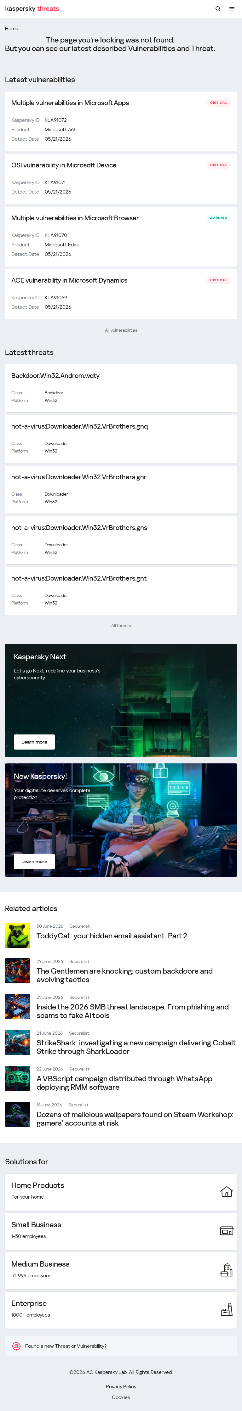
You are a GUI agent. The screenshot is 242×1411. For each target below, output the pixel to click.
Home (11, 28)
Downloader (56, 443)
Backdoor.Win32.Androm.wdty (55, 375)
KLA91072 (56, 120)
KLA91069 (56, 298)
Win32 (51, 400)
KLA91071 (55, 182)
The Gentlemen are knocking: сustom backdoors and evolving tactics (125, 975)
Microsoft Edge (62, 245)
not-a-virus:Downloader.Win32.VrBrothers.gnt (79, 578)
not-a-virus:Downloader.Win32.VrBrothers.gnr (79, 477)
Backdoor (54, 392)
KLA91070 (56, 235)
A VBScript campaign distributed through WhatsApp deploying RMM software (124, 1083)
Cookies (121, 1397)
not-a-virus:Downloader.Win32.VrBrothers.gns (79, 527)
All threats (121, 625)
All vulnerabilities (121, 330)
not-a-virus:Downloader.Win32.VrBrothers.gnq (79, 426)
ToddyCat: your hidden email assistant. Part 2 (112, 935)
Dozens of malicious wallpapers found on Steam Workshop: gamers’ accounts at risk (135, 1118)
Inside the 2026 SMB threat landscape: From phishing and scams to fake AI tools (133, 1011)
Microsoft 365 (61, 129)
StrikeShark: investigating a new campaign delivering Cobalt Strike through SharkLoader (136, 1047)
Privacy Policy (121, 1387)
